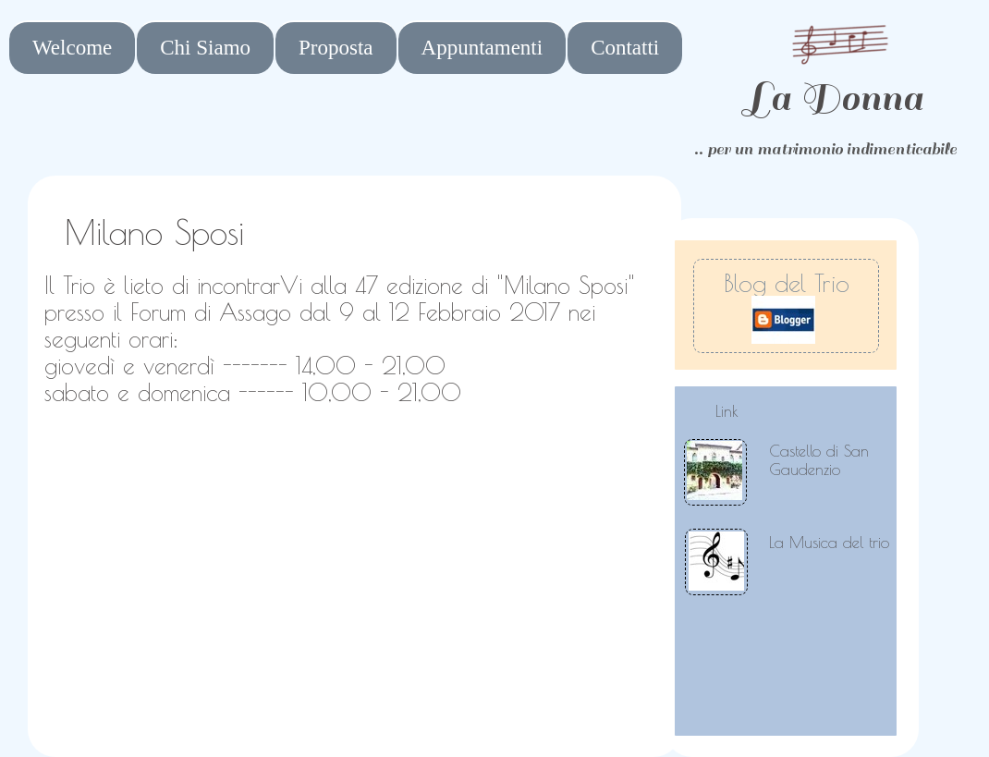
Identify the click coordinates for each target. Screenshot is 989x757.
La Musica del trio (829, 542)
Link (727, 411)
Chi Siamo (205, 47)
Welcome (72, 47)
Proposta (336, 47)
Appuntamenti (482, 47)
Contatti (625, 47)
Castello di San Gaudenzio (819, 460)
